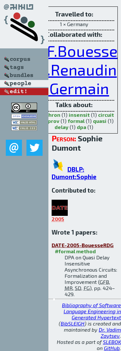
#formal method (75, 251)
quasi (99, 121)
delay (61, 127)
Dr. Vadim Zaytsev (110, 332)
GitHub (112, 348)
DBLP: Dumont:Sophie (74, 172)
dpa (81, 127)
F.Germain (74, 88)
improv (50, 121)
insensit (79, 115)
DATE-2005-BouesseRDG (83, 245)
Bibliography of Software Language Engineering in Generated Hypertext (91, 311)
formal (76, 121)
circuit (106, 115)
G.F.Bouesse (75, 50)
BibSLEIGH (73, 323)
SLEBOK (112, 342)
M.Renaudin (75, 69)
